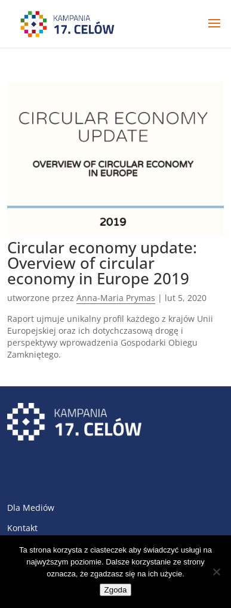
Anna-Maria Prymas (115, 297)
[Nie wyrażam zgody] (216, 572)
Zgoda (115, 589)
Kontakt (22, 527)
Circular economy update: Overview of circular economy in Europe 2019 (102, 263)
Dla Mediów (30, 507)
